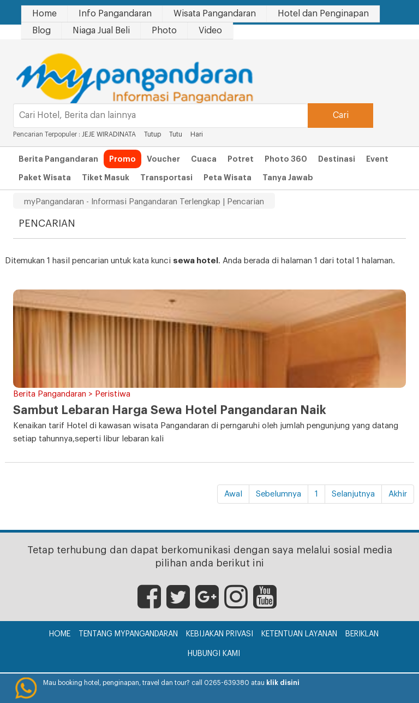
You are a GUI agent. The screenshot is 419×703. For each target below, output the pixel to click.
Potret (241, 159)
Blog (41, 30)
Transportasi (166, 177)
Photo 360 (286, 159)
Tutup (152, 134)
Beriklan (362, 634)
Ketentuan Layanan (299, 634)
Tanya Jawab (287, 177)
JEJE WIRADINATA (109, 134)
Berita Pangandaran (58, 159)
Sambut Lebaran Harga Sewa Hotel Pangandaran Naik (169, 410)
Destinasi (336, 159)
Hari (196, 134)
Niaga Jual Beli (101, 30)
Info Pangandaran (115, 13)
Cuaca (204, 159)
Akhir (397, 494)
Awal (233, 494)
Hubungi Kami (214, 654)
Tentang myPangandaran (128, 634)
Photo (164, 30)
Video (210, 30)
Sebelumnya (278, 494)
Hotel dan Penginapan (323, 13)
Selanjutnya (353, 494)
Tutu (175, 134)
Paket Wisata (45, 177)
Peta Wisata (227, 177)
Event (377, 159)
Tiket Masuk (105, 177)
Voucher (163, 159)
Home (44, 13)
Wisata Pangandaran (214, 13)
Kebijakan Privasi (219, 634)
